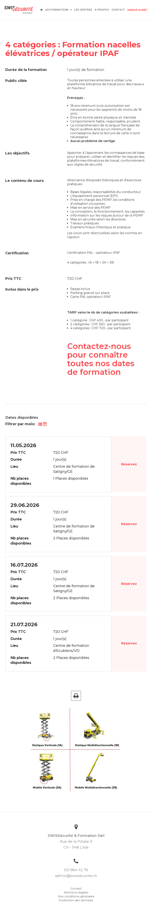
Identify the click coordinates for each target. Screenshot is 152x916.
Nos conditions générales (76, 896)
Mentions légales (76, 892)
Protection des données (76, 900)
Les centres (83, 9)
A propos (102, 9)
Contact (118, 9)
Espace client (137, 9)
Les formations (58, 9)
